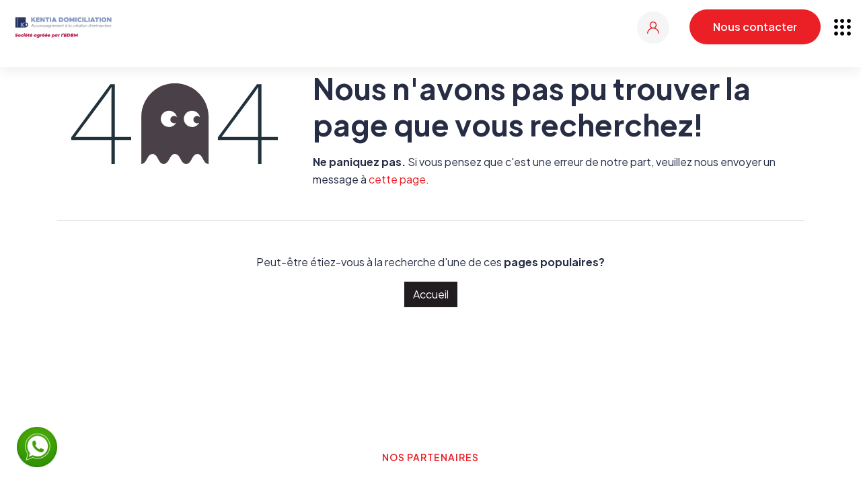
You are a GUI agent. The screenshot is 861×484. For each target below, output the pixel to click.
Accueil (431, 294)
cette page (397, 179)
